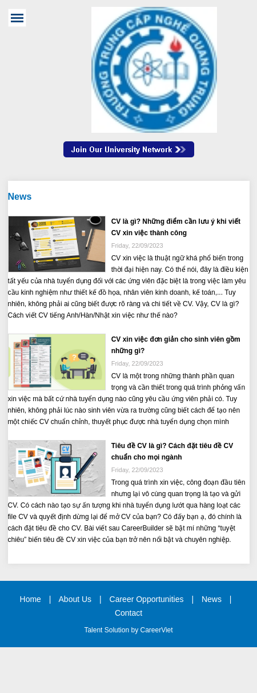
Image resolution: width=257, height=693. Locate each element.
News (212, 599)
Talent (94, 630)
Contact (128, 612)
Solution (118, 630)
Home (30, 599)
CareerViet (156, 630)
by (135, 630)
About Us (75, 599)
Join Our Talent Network (128, 155)
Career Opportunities (147, 599)
